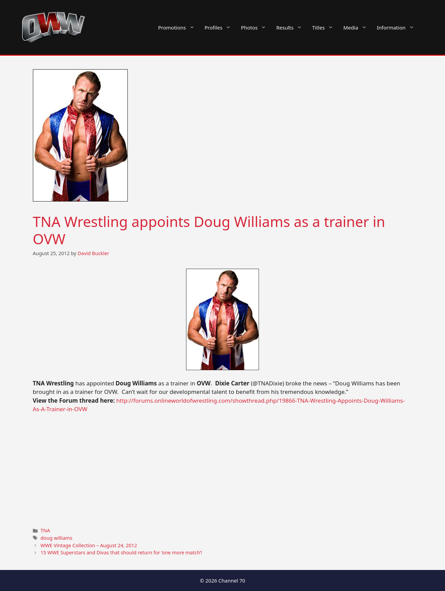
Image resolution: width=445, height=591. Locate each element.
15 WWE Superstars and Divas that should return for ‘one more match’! (121, 552)
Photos (256, 27)
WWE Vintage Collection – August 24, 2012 (89, 545)
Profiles (220, 27)
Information (398, 27)
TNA (45, 530)
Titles (325, 27)
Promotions (179, 27)
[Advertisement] (222, 469)
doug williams (57, 538)
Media (357, 27)
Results (291, 27)
